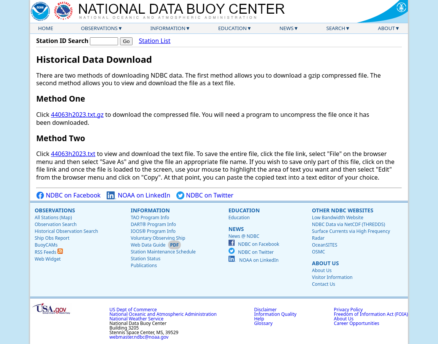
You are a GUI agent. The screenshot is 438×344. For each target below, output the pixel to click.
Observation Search (56, 224)
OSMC (318, 251)
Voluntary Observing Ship (158, 238)
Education (232, 28)
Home (45, 28)
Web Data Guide (148, 245)
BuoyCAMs (46, 245)
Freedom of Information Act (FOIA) (371, 314)
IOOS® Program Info (153, 231)
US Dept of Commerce (133, 309)
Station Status (145, 258)
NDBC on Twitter (204, 195)
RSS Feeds (49, 252)
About (386, 28)
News (287, 28)
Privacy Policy (348, 309)
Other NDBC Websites (342, 210)
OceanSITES (324, 245)
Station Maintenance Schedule (163, 251)
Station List (154, 41)
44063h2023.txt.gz (77, 114)
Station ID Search (62, 41)
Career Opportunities (356, 323)
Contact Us (323, 284)
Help (259, 318)
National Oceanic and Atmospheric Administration (163, 314)
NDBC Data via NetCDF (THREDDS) (348, 224)
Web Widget (48, 259)
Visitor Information (332, 277)
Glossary (263, 323)
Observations (99, 28)
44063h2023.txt (73, 154)
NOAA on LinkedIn (138, 195)
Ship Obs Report (52, 238)
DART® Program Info (153, 224)
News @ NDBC (244, 236)
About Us (325, 263)
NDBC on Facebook (68, 195)
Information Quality (275, 314)
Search (335, 28)
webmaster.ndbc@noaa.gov (138, 337)
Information (167, 28)
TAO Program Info (150, 217)
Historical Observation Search (66, 231)
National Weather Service (136, 318)
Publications (144, 265)
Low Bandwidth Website (337, 217)
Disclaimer (265, 309)
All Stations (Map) (53, 217)
